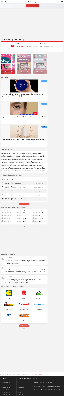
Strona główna (3, 374)
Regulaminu (52, 386)
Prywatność (49, 382)
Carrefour (21, 390)
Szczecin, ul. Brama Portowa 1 (19, 198)
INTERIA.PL (40, 389)
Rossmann (21, 387)
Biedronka (21, 385)
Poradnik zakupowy (7, 392)
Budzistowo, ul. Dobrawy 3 (18, 183)
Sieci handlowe (6, 387)
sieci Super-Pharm (11, 175)
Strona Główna (6, 382)
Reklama (42, 382)
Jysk (20, 392)
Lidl (20, 382)
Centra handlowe (7, 390)
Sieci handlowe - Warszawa (14, 374)
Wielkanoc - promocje (32, 5)
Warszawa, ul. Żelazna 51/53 (18, 187)
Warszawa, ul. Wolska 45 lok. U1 (19, 191)
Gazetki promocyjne (7, 385)
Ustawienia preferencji (43, 387)
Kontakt (36, 382)
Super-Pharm (26, 374)
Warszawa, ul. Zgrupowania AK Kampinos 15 (22, 195)
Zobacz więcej (24, 203)
